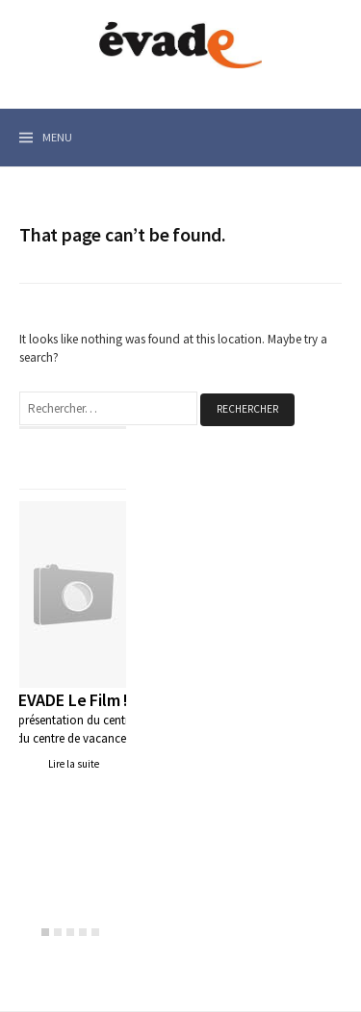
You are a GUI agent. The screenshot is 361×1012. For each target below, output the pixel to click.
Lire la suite (73, 764)
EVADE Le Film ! (73, 700)
